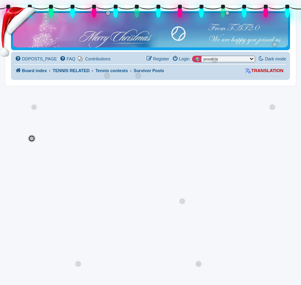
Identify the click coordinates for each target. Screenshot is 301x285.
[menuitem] (36, 59)
